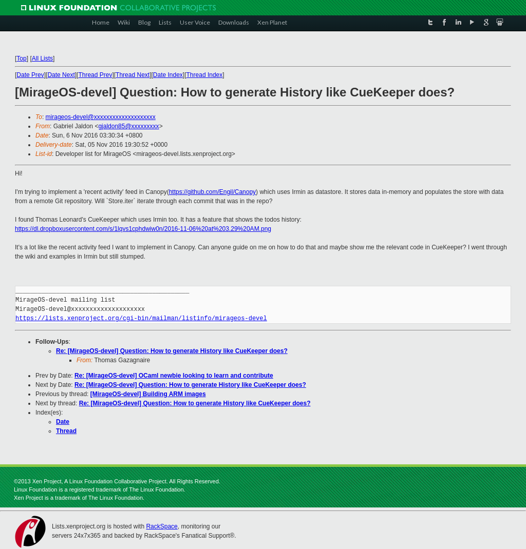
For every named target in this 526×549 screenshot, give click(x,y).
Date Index (168, 75)
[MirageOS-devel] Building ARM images (148, 394)
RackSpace (161, 526)
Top (21, 58)
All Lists (42, 58)
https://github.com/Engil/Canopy (212, 191)
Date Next (60, 75)
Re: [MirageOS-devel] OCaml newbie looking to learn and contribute (173, 375)
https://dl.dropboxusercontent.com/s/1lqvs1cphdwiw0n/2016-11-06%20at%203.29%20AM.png (143, 228)
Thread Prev (95, 75)
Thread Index (204, 75)
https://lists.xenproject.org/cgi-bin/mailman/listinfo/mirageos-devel (141, 318)
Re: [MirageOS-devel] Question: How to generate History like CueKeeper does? (172, 351)
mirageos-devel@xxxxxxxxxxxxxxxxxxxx (101, 117)
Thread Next (132, 75)
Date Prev (30, 75)
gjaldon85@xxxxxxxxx (128, 126)
